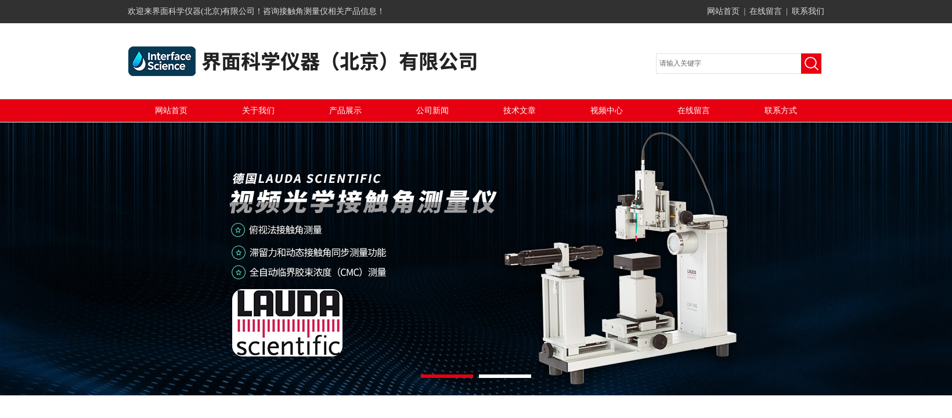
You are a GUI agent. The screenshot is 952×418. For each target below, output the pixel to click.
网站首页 (723, 11)
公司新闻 (432, 110)
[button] (447, 376)
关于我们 (258, 110)
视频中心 (606, 110)
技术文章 (519, 110)
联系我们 (808, 11)
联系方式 (781, 110)
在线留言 (765, 11)
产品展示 (345, 110)
